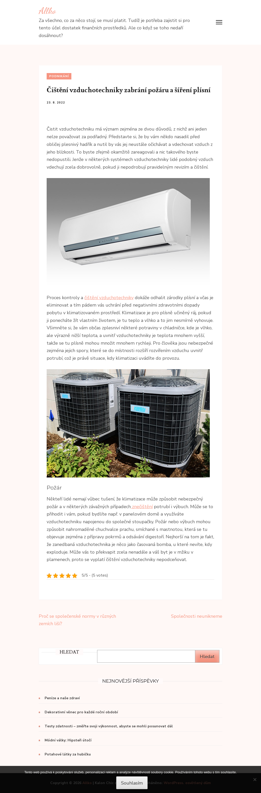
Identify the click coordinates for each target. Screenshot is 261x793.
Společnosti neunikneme (196, 616)
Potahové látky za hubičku (68, 754)
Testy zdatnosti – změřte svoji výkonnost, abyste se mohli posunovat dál (109, 726)
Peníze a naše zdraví (62, 698)
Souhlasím (132, 783)
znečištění (142, 507)
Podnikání (59, 76)
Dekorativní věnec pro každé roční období (81, 712)
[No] (254, 779)
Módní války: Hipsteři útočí (68, 740)
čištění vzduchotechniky (109, 298)
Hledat (207, 657)
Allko (47, 10)
